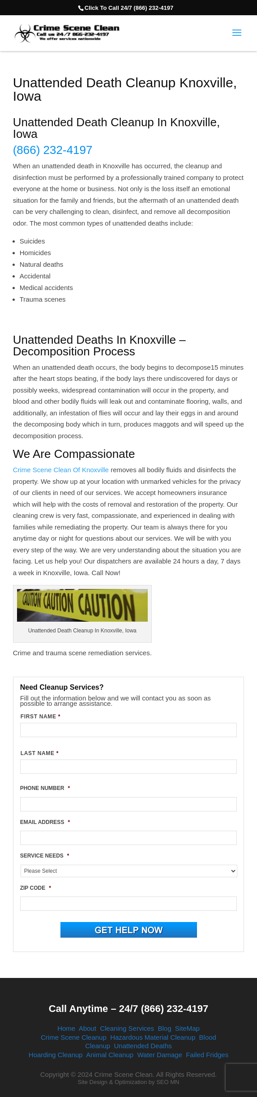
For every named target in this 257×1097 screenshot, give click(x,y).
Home (66, 1028)
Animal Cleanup (109, 1055)
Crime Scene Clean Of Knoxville (61, 470)
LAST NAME (40, 753)
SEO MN (167, 1082)
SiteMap (187, 1028)
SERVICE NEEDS (44, 856)
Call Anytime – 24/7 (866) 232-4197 (128, 1008)
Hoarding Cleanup (56, 1055)
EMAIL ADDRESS (45, 822)
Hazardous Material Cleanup (152, 1037)
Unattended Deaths (142, 1046)
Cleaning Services (127, 1028)
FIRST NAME (40, 716)
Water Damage (159, 1055)
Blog (164, 1028)
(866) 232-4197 (53, 150)
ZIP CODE (35, 888)
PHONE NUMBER (45, 788)
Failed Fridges (207, 1055)
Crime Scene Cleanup (74, 1037)
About (87, 1028)
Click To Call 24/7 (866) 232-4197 (129, 7)
